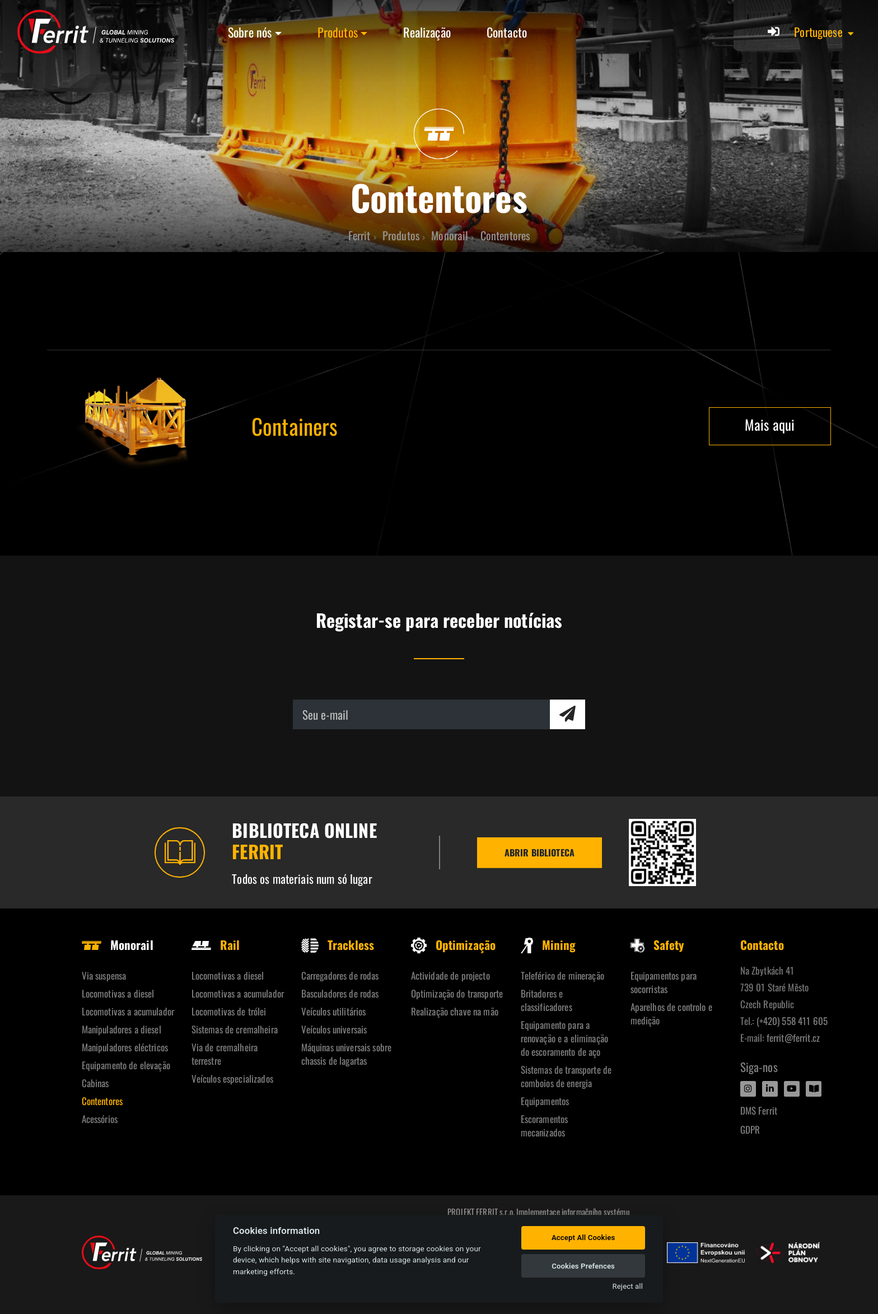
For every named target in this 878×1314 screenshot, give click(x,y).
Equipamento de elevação (126, 1065)
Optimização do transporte (457, 993)
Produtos (337, 32)
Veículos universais (334, 1029)
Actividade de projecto (450, 975)
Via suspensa (104, 975)
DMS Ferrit (758, 1110)
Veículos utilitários (333, 1011)
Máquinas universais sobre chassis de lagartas (346, 1054)
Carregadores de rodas (340, 975)
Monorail (117, 944)
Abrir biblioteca (540, 852)
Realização (426, 32)
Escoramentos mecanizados (544, 1125)
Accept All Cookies (583, 1237)
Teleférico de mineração (562, 975)
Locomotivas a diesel (118, 993)
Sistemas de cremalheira (235, 1029)
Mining (548, 944)
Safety (657, 944)
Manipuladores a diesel (121, 1029)
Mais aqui (770, 424)
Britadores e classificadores (546, 1000)
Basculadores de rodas (340, 993)
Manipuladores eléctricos (125, 1047)
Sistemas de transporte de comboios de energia (566, 1076)
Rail (216, 944)
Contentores (102, 1101)
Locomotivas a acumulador (128, 1011)
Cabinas (95, 1083)
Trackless (337, 944)
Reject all (628, 1286)
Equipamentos (545, 1101)
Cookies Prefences (583, 1266)
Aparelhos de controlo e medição (671, 1013)
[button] (824, 32)
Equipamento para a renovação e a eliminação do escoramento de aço (564, 1038)
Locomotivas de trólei (229, 1011)
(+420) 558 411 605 (792, 1021)
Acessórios (100, 1119)
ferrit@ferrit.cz (793, 1038)
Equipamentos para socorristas (664, 982)
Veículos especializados (232, 1078)
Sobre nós (250, 32)
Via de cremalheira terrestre (225, 1054)
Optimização (453, 944)
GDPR (750, 1129)
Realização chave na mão (454, 1011)
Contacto (507, 32)
